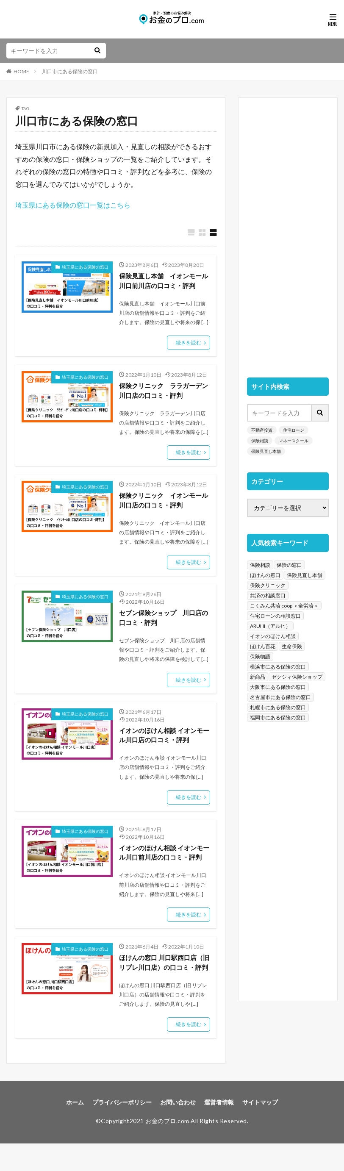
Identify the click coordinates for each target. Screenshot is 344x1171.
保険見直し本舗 (266, 451)
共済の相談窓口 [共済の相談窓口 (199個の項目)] (268, 595)
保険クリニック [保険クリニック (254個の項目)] (268, 585)
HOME (21, 71)
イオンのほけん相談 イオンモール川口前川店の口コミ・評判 (163, 863)
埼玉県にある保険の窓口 (85, 267)
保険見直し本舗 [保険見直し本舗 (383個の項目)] (304, 575)
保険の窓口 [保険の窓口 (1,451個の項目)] (289, 565)
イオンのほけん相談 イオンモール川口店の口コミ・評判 (163, 740)
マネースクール (293, 440)
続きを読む (188, 344)
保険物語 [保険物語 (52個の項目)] (260, 656)
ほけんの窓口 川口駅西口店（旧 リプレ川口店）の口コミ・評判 (160, 984)
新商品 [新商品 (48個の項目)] (257, 677)
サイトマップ (260, 1130)
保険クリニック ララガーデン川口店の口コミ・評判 (163, 392)
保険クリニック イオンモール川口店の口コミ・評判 (163, 503)
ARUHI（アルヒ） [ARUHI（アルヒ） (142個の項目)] (270, 626)
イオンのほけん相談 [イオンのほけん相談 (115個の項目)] (273, 636)
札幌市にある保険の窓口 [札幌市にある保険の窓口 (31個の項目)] (278, 707)
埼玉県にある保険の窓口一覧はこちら (72, 205)
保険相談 (259, 440)
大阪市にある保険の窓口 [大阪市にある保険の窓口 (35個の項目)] (278, 687)
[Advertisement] (288, 233)
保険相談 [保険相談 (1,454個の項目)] (260, 565)
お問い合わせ (178, 1130)
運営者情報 (219, 1130)
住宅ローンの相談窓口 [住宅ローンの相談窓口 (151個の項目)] (275, 616)
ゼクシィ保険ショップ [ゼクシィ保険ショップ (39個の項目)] (297, 677)
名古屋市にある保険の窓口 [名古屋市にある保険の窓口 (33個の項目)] (280, 697)
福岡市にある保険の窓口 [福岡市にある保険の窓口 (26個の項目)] (278, 717)
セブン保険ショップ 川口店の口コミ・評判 (163, 622)
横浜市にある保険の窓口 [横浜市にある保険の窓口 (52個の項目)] (278, 666)
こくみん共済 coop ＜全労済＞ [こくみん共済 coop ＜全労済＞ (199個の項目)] (284, 605)
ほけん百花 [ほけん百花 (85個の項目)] (262, 646)
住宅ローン (293, 430)
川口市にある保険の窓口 (70, 71)
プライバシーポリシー (122, 1130)
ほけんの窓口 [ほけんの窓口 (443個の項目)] (265, 575)
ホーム (75, 1130)
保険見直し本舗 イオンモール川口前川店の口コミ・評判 (163, 281)
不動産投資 (261, 430)
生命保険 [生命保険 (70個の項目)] (292, 646)
